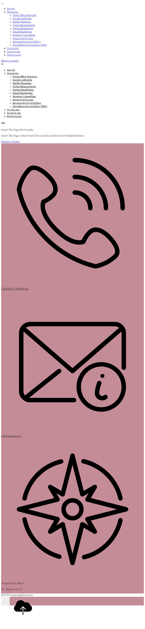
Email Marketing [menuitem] (22, 31)
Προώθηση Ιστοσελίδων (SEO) (30, 106)
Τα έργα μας (14, 113)
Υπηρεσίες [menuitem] (12, 12)
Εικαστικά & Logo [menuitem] (23, 38)
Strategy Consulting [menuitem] (24, 35)
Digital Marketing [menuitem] (23, 28)
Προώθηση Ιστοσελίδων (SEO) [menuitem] (30, 45)
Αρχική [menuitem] (11, 8)
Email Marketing (23, 93)
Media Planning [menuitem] (22, 22)
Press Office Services (25, 76)
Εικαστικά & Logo (23, 100)
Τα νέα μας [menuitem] (13, 48)
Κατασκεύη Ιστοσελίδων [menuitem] (27, 41)
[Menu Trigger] (2, 3)
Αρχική (11, 70)
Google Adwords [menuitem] (22, 18)
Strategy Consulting (24, 96)
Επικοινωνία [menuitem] (14, 55)
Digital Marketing (23, 90)
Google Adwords (22, 80)
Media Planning (22, 83)
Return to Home (10, 141)
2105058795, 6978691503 (14, 289)
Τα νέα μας (13, 109)
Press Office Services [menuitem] (24, 15)
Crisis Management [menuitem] (24, 25)
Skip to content (10, 61)
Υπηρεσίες (13, 73)
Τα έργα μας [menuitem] (13, 51)
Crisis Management (24, 86)
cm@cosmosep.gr (11, 436)
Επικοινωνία (14, 116)
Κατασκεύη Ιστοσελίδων (27, 103)
